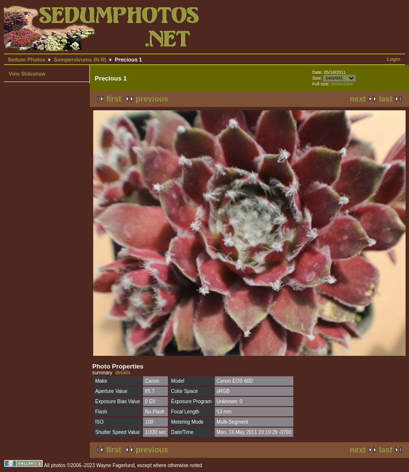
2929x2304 (342, 84)
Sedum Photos (26, 59)
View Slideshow (27, 74)
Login (393, 59)
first (113, 99)
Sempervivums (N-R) (80, 59)
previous (152, 99)
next (358, 99)
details (123, 372)
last (385, 99)
